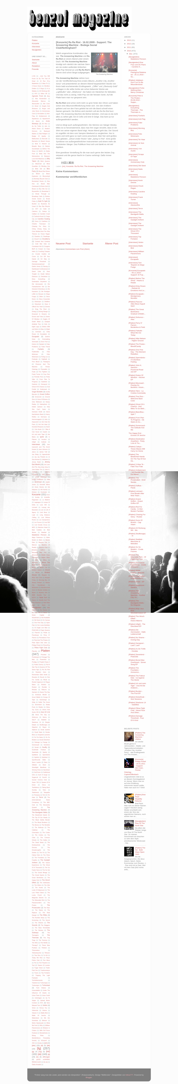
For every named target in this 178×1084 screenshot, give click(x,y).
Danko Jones (36, 266)
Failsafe (41, 344)
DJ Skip (44, 259)
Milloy (45, 560)
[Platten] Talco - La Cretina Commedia (137, 392)
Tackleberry (35, 787)
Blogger (89, 1077)
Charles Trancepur (39, 224)
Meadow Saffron (38, 550)
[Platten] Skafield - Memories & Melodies (136, 541)
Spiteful (36, 757)
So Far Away (38, 737)
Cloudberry (46, 239)
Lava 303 (43, 505)
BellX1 (41, 151)
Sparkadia (35, 752)
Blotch (38, 173)
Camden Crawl (45, 214)
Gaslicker (44, 381)
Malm (40, 540)
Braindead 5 (46, 191)
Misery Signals (43, 565)
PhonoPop (46, 645)
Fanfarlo (41, 349)
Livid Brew (43, 512)
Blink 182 (38, 169)
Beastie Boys (36, 146)
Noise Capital (38, 615)
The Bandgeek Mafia (39, 812)
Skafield (43, 719)
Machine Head (43, 527)
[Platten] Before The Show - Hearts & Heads (137, 280)
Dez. (131, 54)
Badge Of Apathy (39, 136)
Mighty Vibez (45, 557)
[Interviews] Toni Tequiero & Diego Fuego (136, 265)
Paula (45, 632)
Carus (36, 221)
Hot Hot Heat (42, 424)
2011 (129, 47)
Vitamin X (35, 1013)
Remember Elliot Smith (39, 674)
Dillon (41, 296)
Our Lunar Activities (43, 625)
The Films (46, 855)
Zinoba (39, 1043)
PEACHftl (35, 630)
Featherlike (35, 351)
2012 (129, 44)
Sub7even (37, 772)
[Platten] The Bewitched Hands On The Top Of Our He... (137, 457)
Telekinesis (35, 792)
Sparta (45, 752)
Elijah (48, 329)
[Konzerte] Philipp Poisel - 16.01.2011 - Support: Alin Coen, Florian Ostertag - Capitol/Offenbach (135, 766)
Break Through (40, 194)
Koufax (37, 497)
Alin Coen (46, 103)
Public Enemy (38, 664)
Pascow (37, 632)
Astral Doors (36, 128)
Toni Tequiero (43, 963)
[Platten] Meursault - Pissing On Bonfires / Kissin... (137, 385)
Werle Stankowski (38, 1023)
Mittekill (47, 570)
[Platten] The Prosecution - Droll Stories (137, 480)
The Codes (46, 832)
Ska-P (34, 719)
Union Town (36, 995)
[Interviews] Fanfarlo (137, 116)
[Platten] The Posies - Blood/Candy (137, 345)
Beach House (45, 141)
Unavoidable (36, 990)
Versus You (43, 1008)
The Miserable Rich (38, 900)
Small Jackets (45, 729)
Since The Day (41, 714)
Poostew (43, 654)
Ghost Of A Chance (38, 387)
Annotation (40, 113)
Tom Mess (46, 960)
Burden (34, 204)
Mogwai (44, 575)
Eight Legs (35, 326)
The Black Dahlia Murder (41, 820)
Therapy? (35, 945)
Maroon (34, 545)
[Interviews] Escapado (134, 258)
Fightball (44, 359)
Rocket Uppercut (37, 682)
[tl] (49, 1054)
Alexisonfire (35, 103)
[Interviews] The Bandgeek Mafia (136, 213)
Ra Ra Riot (78, 166)
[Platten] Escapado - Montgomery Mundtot (137, 296)
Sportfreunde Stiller (39, 760)
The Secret (46, 920)
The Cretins (39, 835)
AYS (36, 93)
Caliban (34, 214)
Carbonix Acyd (38, 216)
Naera (34, 600)
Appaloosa (35, 118)
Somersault (35, 745)
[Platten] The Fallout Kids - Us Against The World (137, 678)
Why (41, 1025)
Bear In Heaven (41, 143)
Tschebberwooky (37, 980)
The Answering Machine (93, 166)
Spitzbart (45, 757)
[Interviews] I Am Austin (135, 150)
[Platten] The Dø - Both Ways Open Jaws (140, 851)
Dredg (34, 311)
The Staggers (45, 925)
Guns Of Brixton (42, 399)
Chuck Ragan (45, 234)
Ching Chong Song (39, 229)
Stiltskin (34, 765)
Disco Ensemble (44, 299)
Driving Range (43, 311)
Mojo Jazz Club (37, 577)
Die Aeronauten (37, 284)
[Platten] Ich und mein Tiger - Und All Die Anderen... (137, 685)
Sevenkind (38, 704)
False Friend (45, 346)
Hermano (44, 417)
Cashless (44, 221)
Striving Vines (36, 770)
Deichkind (44, 276)
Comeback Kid (36, 246)
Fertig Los (44, 357)
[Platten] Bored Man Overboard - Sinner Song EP (137, 662)
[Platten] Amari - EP (136, 582)
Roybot (34, 687)
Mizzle (37, 572)
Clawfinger (46, 236)
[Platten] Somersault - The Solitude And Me (137, 428)
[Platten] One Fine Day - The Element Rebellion (137, 352)
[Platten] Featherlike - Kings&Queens (137, 577)
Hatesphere (43, 404)
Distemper (38, 301)
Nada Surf (43, 597)
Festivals (35, 359)
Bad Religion (43, 133)
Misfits (34, 567)
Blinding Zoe (45, 166)
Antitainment (43, 116)
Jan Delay (35, 454)
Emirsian (38, 331)
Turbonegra (44, 983)
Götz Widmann (37, 402)
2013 (129, 40)
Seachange (43, 699)
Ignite (42, 437)
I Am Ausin (37, 429)
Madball (43, 532)
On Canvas (46, 620)
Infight (34, 442)
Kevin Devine (39, 487)
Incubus (44, 439)
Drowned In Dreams (39, 314)
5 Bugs (41, 88)
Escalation (43, 334)
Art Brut (44, 123)
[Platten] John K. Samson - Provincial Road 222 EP (136, 368)
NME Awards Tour (39, 595)
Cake (44, 209)
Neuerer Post (63, 243)
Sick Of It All (45, 712)
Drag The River (41, 309)
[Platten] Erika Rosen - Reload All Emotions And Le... (137, 288)
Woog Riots (38, 1035)
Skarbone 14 (36, 722)
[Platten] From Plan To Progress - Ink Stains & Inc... (136, 420)
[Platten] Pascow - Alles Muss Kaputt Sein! (137, 304)
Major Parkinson (37, 537)
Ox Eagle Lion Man (40, 627)
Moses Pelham (37, 582)
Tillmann (47, 953)
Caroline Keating (44, 219)
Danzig (45, 266)
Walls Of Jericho (39, 1015)
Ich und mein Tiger (38, 434)
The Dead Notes (38, 842)
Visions (44, 1010)
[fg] (39, 1048)
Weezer (44, 1020)
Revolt (42, 677)
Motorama (35, 587)
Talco (44, 790)
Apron (38, 121)
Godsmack (43, 389)
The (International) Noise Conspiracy (41, 800)
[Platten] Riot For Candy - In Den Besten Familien (136, 509)
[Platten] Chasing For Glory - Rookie (137, 516)
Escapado (35, 336)
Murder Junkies (43, 590)
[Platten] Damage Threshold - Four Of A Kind (136, 718)
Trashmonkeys (45, 970)
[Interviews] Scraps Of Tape (136, 155)
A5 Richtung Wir (44, 91)
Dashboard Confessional (40, 269)
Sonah (37, 747)
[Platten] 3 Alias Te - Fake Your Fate (136, 465)
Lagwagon (37, 502)
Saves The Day (45, 692)
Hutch (48, 427)
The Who (35, 943)
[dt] (42, 1045)
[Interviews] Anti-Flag (137, 119)
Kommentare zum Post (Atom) (77, 249)
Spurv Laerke (36, 762)
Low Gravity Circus (41, 525)
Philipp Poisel (36, 645)
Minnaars (35, 562)
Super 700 (35, 782)
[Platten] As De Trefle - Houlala (137, 650)
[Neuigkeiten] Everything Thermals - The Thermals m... (136, 109)
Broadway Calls (37, 196)
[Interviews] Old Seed (137, 166)
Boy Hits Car (43, 189)
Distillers (47, 301)
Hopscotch (35, 422)
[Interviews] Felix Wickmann (135, 135)
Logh (33, 515)
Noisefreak (35, 617)
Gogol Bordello (37, 392)
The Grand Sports (38, 875)
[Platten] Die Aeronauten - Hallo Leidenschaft (137, 632)
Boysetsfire (35, 191)
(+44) (33, 76)
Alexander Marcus (39, 101)
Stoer (44, 765)
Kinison (34, 492)
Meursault (35, 555)
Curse (34, 256)
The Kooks (39, 887)
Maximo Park (43, 547)
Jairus (34, 452)
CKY (36, 209)
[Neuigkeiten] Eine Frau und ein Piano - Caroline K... (137, 64)
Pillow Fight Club (40, 648)
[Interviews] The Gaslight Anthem (136, 219)
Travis (36, 973)
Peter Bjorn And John (39, 642)
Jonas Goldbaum (37, 479)
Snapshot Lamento (44, 734)
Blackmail (38, 164)
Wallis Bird (44, 1013)
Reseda (34, 677)
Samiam (34, 692)
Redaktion (36, 66)
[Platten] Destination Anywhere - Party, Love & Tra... (137, 441)
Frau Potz (46, 374)
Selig (33, 702)
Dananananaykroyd (38, 264)
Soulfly (44, 747)
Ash (46, 126)
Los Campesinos (44, 520)
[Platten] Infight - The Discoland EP (137, 625)
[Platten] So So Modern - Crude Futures (136, 549)
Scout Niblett (36, 697)
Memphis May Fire (39, 552)
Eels (45, 324)
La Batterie (46, 500)
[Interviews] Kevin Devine (136, 181)
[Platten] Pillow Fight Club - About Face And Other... (137, 710)
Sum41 (44, 777)
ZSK (33, 1043)
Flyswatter (44, 369)
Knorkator (44, 492)
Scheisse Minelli (41, 694)
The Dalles (43, 840)
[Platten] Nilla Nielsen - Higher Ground (137, 339)
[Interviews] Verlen (136, 242)
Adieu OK (44, 93)
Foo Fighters (43, 372)
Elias (42, 329)
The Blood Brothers (40, 822)
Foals (33, 372)
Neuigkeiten (36, 50)
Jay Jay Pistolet (39, 457)
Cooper (40, 249)
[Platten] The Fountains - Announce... (134, 670)
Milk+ (36, 560)
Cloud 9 (36, 239)
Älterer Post (111, 243)
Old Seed (37, 620)
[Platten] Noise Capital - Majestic (136, 571)
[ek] (48, 1045)
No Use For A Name (39, 612)
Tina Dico (37, 955)
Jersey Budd (36, 462)
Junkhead (38, 482)
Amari (36, 106)
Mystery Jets (43, 592)
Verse (34, 1008)
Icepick (45, 432)
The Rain (47, 907)
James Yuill (43, 452)
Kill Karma (44, 489)
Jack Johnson (43, 449)
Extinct (34, 344)
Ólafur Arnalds (36, 1064)
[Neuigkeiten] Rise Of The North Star (140, 823)
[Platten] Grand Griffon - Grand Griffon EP (136, 501)
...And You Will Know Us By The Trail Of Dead (41, 78)
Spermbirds (46, 755)
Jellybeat (45, 459)
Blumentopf (46, 176)
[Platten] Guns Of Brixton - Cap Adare (135, 522)
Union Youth (46, 995)
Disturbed (38, 304)
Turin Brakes (41, 988)
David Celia (36, 271)
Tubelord (35, 983)
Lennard (34, 507)
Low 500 (47, 522)
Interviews (36, 47)
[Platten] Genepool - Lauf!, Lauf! (137, 644)
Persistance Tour (44, 637)
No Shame (43, 610)
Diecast (40, 294)
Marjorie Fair (42, 542)
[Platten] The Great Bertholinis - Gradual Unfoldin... (137, 311)
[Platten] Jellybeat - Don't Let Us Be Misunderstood (136, 82)
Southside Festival (39, 749)
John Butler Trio (37, 469)
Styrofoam (46, 770)
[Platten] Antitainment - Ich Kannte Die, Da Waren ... (137, 472)
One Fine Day (38, 622)
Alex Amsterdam (41, 98)
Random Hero (41, 672)
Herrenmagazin (37, 419)
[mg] (40, 1052)
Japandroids (46, 454)
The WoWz (44, 943)
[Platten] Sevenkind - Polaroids (137, 656)
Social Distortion (44, 740)
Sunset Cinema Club (39, 780)
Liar (42, 510)
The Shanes (39, 922)
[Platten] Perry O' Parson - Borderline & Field (137, 325)
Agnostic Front (37, 96)
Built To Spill (42, 201)
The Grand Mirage (41, 872)
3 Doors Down (36, 86)
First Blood (35, 361)
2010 (129, 51)
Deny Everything (38, 279)
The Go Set (46, 870)
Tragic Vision (38, 968)
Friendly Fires (38, 377)
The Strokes (39, 930)
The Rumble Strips (38, 917)
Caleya (44, 211)
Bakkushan (35, 138)
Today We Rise (37, 957)
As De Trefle (36, 126)
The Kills (47, 885)
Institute (43, 442)
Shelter (40, 707)
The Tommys (43, 940)
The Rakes (39, 910)
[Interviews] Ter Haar (137, 139)
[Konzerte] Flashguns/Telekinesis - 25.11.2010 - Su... (137, 73)
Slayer (44, 727)
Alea (48, 96)
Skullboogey (43, 725)
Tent (44, 795)
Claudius (37, 236)
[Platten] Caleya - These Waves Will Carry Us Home (137, 449)
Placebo (34, 651)
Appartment (46, 118)
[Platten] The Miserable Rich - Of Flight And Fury (137, 557)
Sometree (47, 745)
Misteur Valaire (37, 570)
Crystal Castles (40, 254)
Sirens (45, 717)
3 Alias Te (44, 83)
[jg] (33, 1052)
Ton (35, 963)
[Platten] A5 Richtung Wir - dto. (137, 529)
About (34, 63)
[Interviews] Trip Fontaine (135, 238)
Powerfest (43, 659)
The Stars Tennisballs (42, 928)
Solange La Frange (40, 742)
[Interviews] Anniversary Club (136, 161)
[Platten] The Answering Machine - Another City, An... (137, 594)
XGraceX (44, 1040)
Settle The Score (44, 702)
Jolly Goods (46, 474)
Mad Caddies (37, 530)
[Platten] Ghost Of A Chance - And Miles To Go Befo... (137, 406)
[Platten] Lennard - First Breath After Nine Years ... (136, 493)
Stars (45, 762)
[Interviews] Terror (136, 208)
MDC (33, 527)
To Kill (45, 955)
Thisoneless (36, 950)
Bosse (34, 189)
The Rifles (43, 915)
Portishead (35, 657)
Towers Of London (44, 965)
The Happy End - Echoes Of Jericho (137, 434)
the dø (46, 1062)
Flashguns (46, 361)
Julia (48, 479)
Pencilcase (35, 635)
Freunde (35, 69)
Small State (38, 732)
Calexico (34, 211)
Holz (46, 419)
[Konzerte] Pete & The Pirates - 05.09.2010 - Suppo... (136, 99)
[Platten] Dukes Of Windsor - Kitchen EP (137, 377)
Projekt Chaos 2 (45, 662)
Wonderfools (44, 1033)
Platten (35, 40)
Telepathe (47, 792)
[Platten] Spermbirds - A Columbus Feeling (137, 360)
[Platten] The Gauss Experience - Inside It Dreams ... (137, 565)
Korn (48, 495)
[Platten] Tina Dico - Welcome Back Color (136, 398)
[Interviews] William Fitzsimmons (136, 252)
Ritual (45, 679)
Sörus (44, 785)
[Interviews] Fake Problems (135, 124)
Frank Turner (36, 374)
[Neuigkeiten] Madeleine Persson (137, 58)
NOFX (34, 597)
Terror (41, 797)
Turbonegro (35, 985)
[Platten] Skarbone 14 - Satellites (137, 704)
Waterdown (35, 1018)
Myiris (34, 592)
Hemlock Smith (37, 412)
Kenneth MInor (45, 484)
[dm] (33, 1045)
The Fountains (39, 857)
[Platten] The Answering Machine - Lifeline (140, 736)
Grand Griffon (45, 394)
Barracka (35, 141)
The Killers (37, 885)
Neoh (43, 605)
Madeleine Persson (39, 535)
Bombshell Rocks (38, 181)
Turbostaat (46, 985)
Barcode (44, 138)
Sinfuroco (35, 717)
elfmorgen (46, 1057)
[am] (46, 1043)
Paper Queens (45, 630)
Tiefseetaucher (36, 953)
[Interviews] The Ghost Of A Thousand (135, 231)
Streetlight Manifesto (39, 767)
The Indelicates (45, 882)
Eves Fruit (44, 341)
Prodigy (34, 662)
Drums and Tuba (37, 316)
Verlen (45, 1005)
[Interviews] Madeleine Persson (137, 176)
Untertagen (38, 998)
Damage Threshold (39, 261)
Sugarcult (35, 777)
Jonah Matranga (41, 477)
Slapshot (35, 727)
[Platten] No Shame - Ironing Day (137, 639)
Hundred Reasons (38, 427)
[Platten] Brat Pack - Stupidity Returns (140, 798)
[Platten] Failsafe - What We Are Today (136, 333)
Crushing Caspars (44, 251)
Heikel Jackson (37, 407)
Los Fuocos (38, 522)
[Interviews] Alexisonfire (134, 204)
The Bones (35, 825)
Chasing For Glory (39, 226)
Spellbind (35, 755)
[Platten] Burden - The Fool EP (136, 692)
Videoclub (35, 1010)
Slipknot (34, 729)
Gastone (34, 384)
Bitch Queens (45, 161)
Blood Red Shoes (44, 171)
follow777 (129, 1075)
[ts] (37, 1057)
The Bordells (46, 825)
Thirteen (44, 948)
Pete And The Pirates (41, 640)
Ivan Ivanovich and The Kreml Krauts (41, 447)
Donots (47, 306)
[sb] (39, 1054)
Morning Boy (43, 580)
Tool (33, 965)
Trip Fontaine (45, 973)
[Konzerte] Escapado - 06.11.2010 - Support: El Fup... (137, 273)
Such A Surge (42, 775)
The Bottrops (39, 827)
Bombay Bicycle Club (41, 178)
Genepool (44, 384)
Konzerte (70, 166)
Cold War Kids (41, 244)
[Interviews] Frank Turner (136, 198)
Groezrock (38, 397)
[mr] (63, 166)
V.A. (41, 1003)
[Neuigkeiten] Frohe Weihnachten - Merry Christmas (136, 90)
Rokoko (43, 684)
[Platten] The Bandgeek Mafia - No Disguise (137, 603)
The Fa (41, 852)
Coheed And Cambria (42, 241)
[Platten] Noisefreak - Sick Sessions (137, 698)
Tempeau (37, 795)
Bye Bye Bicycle (44, 206)
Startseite (88, 243)
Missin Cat (43, 567)
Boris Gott (44, 186)
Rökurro (44, 689)
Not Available (45, 617)
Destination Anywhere (39, 281)
